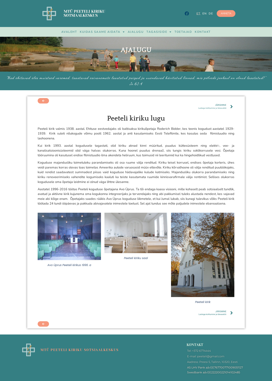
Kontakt (203, 32)
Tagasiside (159, 32)
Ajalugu (136, 32)
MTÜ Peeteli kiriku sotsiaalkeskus (84, 13)
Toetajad (183, 32)
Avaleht (69, 32)
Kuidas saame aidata (102, 32)
